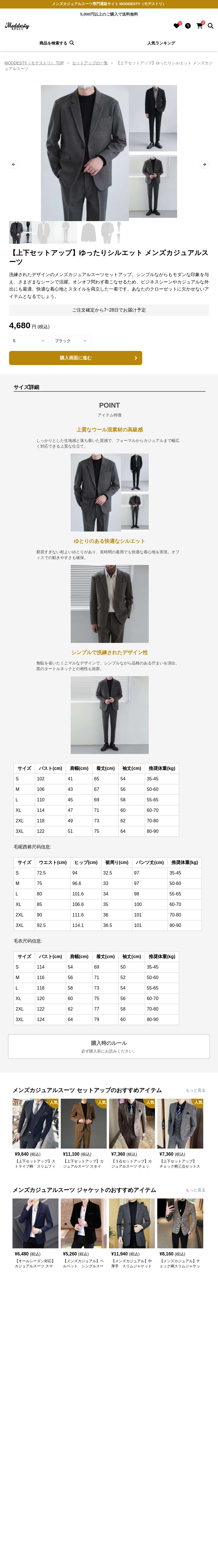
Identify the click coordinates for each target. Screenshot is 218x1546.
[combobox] (29, 340)
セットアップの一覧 (90, 63)
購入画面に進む (99, 358)
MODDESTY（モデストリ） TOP (34, 63)
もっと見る (196, 1090)
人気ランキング (161, 43)
